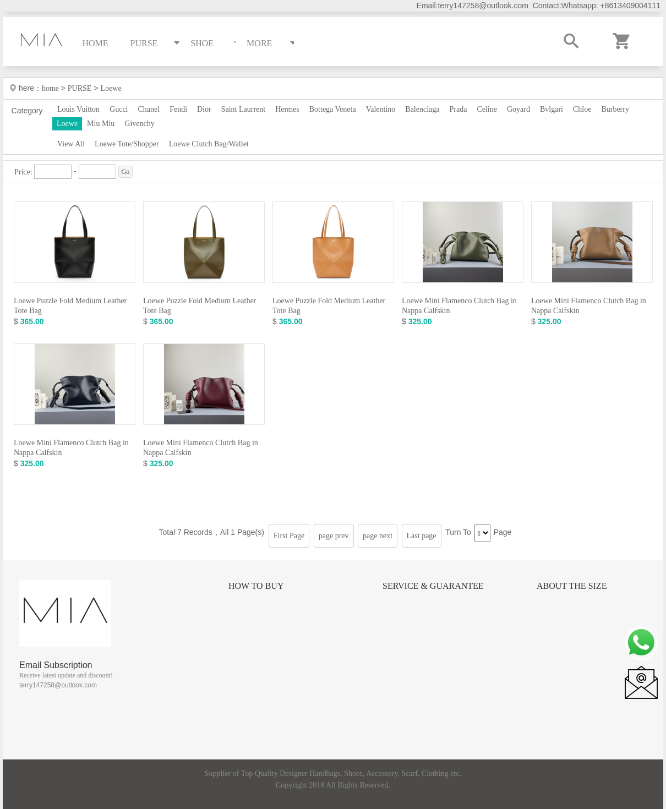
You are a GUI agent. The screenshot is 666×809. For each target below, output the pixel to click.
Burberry (615, 109)
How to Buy (255, 586)
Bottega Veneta (332, 109)
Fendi (178, 109)
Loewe (111, 88)
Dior (204, 109)
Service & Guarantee (433, 586)
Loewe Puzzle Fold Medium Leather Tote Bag (70, 306)
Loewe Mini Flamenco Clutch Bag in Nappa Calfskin (459, 306)
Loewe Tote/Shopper (127, 144)
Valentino (381, 109)
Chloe (582, 109)
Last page (421, 536)
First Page (289, 536)
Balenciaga (422, 109)
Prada (458, 109)
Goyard (518, 109)
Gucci (119, 109)
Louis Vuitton (78, 109)
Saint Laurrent (243, 109)
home (51, 88)
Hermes (287, 109)
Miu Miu (100, 123)
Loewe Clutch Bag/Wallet (209, 144)
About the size (572, 586)
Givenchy (139, 123)
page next (377, 536)
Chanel (149, 109)
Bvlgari (551, 109)
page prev (334, 536)
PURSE (80, 88)
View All (71, 144)
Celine (487, 109)
